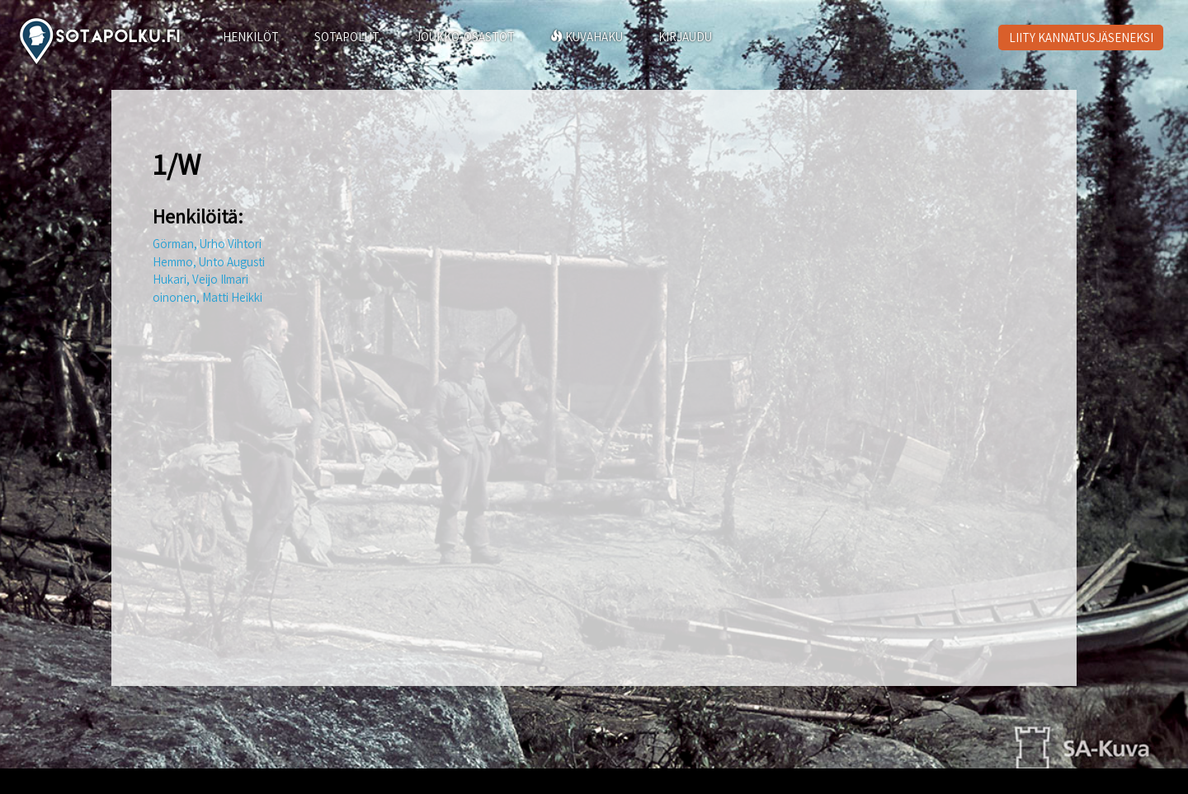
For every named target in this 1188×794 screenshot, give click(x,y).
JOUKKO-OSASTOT (465, 37)
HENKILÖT (251, 37)
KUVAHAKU (586, 37)
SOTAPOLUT (347, 37)
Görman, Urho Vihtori (207, 243)
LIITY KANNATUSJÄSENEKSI (1081, 37)
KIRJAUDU (685, 37)
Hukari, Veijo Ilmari (200, 279)
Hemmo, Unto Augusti (209, 262)
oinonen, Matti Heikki (207, 297)
